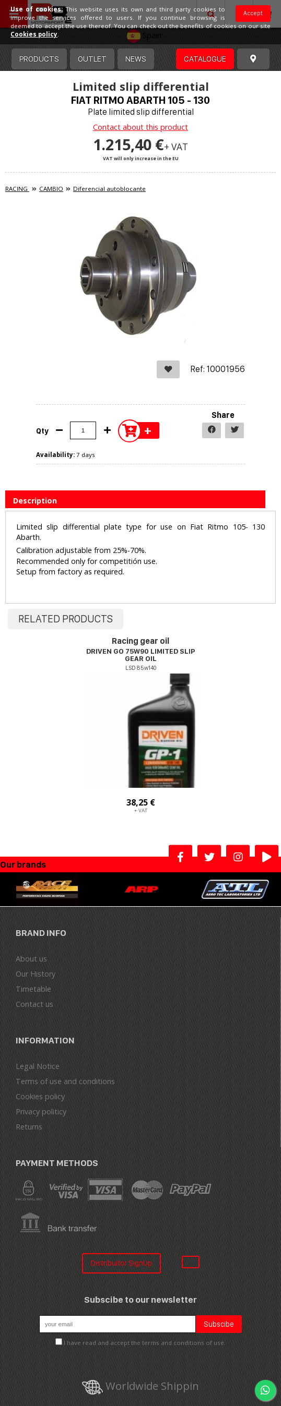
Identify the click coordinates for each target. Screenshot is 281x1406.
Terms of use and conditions (65, 1081)
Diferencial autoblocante (109, 189)
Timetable (33, 989)
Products (39, 59)
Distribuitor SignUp (121, 1262)
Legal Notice (38, 1066)
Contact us (34, 1004)
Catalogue (205, 59)
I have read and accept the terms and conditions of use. (145, 1343)
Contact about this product (140, 127)
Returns (29, 1127)
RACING (17, 189)
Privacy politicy (41, 1111)
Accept (253, 13)
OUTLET (92, 59)
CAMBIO (51, 189)
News (135, 59)
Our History (35, 974)
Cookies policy (40, 1096)
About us (31, 959)
